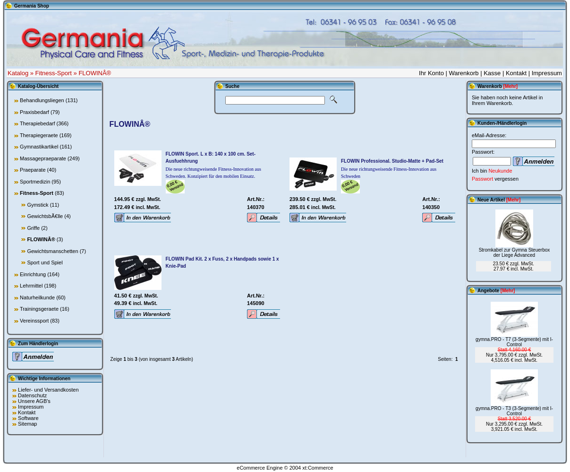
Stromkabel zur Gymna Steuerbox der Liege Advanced (514, 252)
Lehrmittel (31, 285)
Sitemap (27, 424)
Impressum (547, 73)
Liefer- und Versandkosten (48, 390)
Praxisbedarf (34, 112)
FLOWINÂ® (94, 73)
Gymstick (37, 205)
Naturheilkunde (37, 297)
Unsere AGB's (34, 401)
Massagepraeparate (43, 158)
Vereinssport (34, 320)
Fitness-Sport (53, 73)
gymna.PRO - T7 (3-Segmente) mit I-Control (514, 342)
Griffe (33, 228)
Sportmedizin (35, 181)
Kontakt (516, 73)
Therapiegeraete (39, 135)
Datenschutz (32, 395)
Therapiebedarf (37, 123)
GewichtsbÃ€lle (45, 216)
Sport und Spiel (44, 262)
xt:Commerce (317, 468)
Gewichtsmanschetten (52, 251)
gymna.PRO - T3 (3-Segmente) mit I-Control (514, 411)
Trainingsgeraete (39, 309)
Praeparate (32, 170)
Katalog (18, 73)
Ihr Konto (431, 73)
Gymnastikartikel (39, 146)
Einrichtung (33, 274)
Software (28, 418)
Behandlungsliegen (42, 100)
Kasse (492, 73)
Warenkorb (463, 73)
